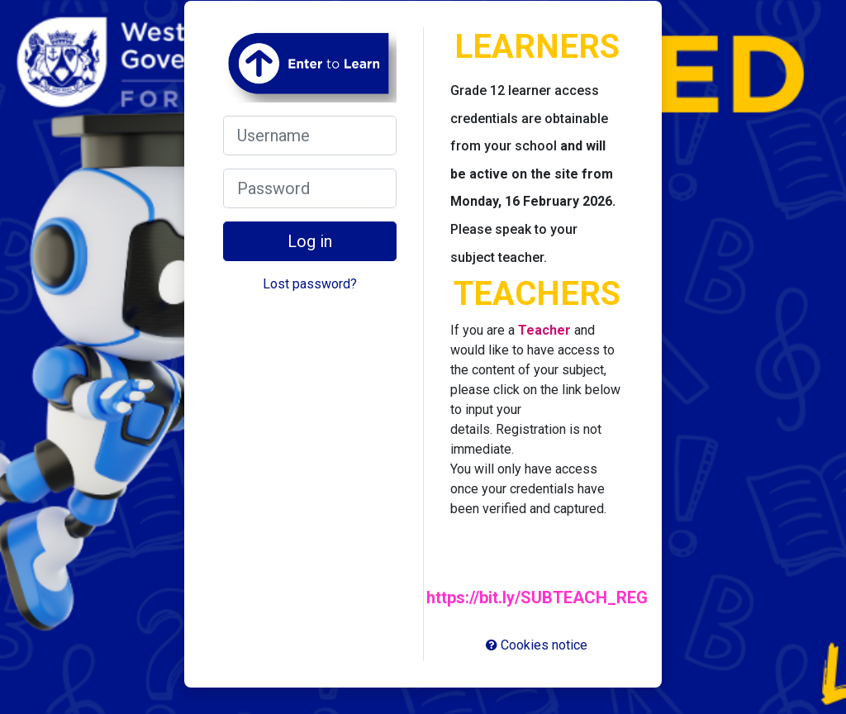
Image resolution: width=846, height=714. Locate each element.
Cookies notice (536, 645)
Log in (310, 241)
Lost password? (310, 284)
